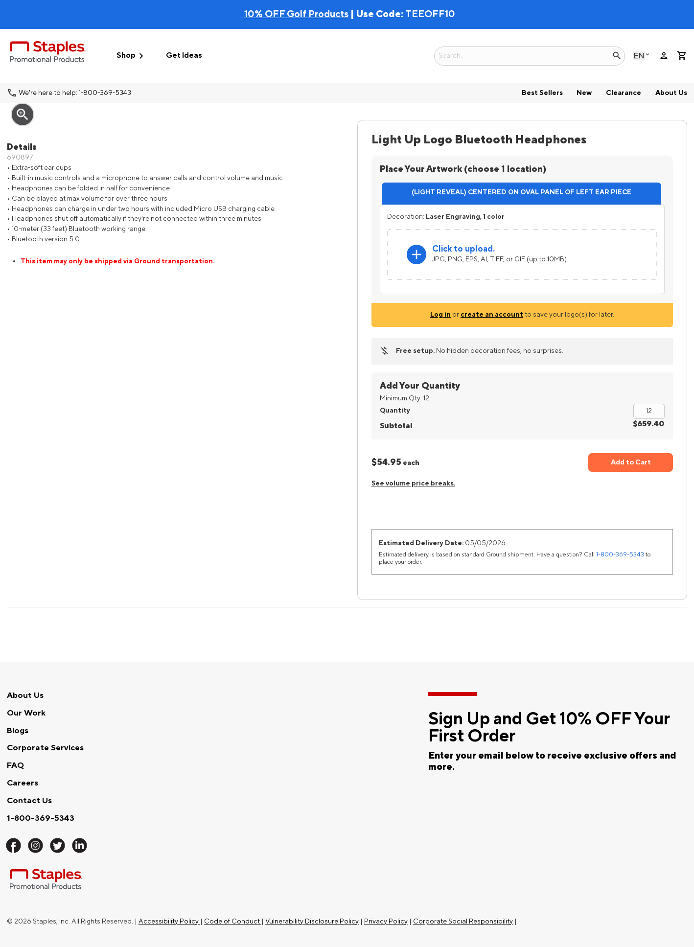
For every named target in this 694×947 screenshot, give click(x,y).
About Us (671, 92)
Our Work (26, 713)
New (584, 92)
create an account (492, 314)
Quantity (395, 410)
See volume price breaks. (413, 483)
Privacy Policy (386, 921)
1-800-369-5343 (620, 554)
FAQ (15, 765)
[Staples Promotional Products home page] (48, 53)
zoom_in (22, 114)
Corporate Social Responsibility (463, 921)
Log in (440, 314)
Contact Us (29, 800)
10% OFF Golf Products (296, 14)
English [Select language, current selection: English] (639, 55)
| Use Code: (324, 14)
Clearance (623, 92)
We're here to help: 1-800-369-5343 (75, 92)
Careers (22, 783)
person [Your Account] (664, 55)
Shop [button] (131, 56)
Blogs (17, 730)
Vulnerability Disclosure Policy (312, 921)
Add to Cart (631, 462)
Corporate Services (45, 747)
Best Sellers (542, 92)
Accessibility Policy (169, 921)
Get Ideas (184, 55)
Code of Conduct (232, 921)
